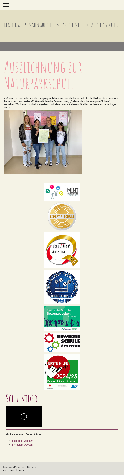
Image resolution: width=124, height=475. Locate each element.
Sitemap (32, 467)
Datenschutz (21, 467)
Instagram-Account (22, 444)
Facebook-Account (22, 440)
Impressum (8, 467)
